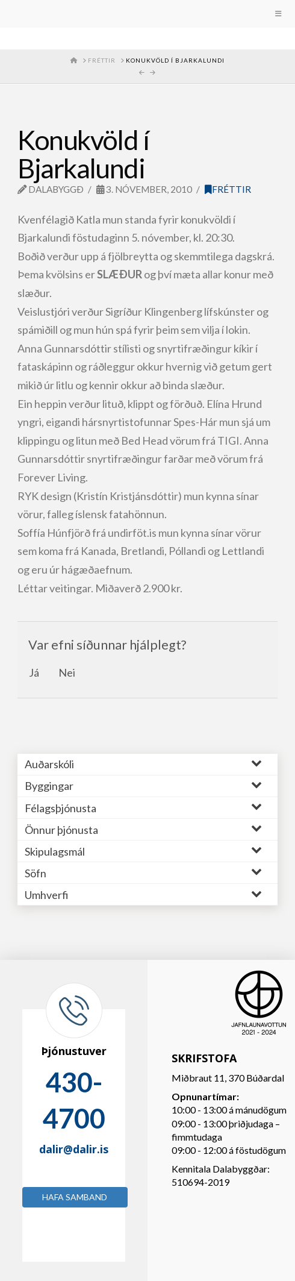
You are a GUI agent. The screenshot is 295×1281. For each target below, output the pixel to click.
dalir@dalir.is (73, 1149)
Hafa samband (74, 1197)
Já (34, 672)
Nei (66, 672)
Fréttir (228, 189)
